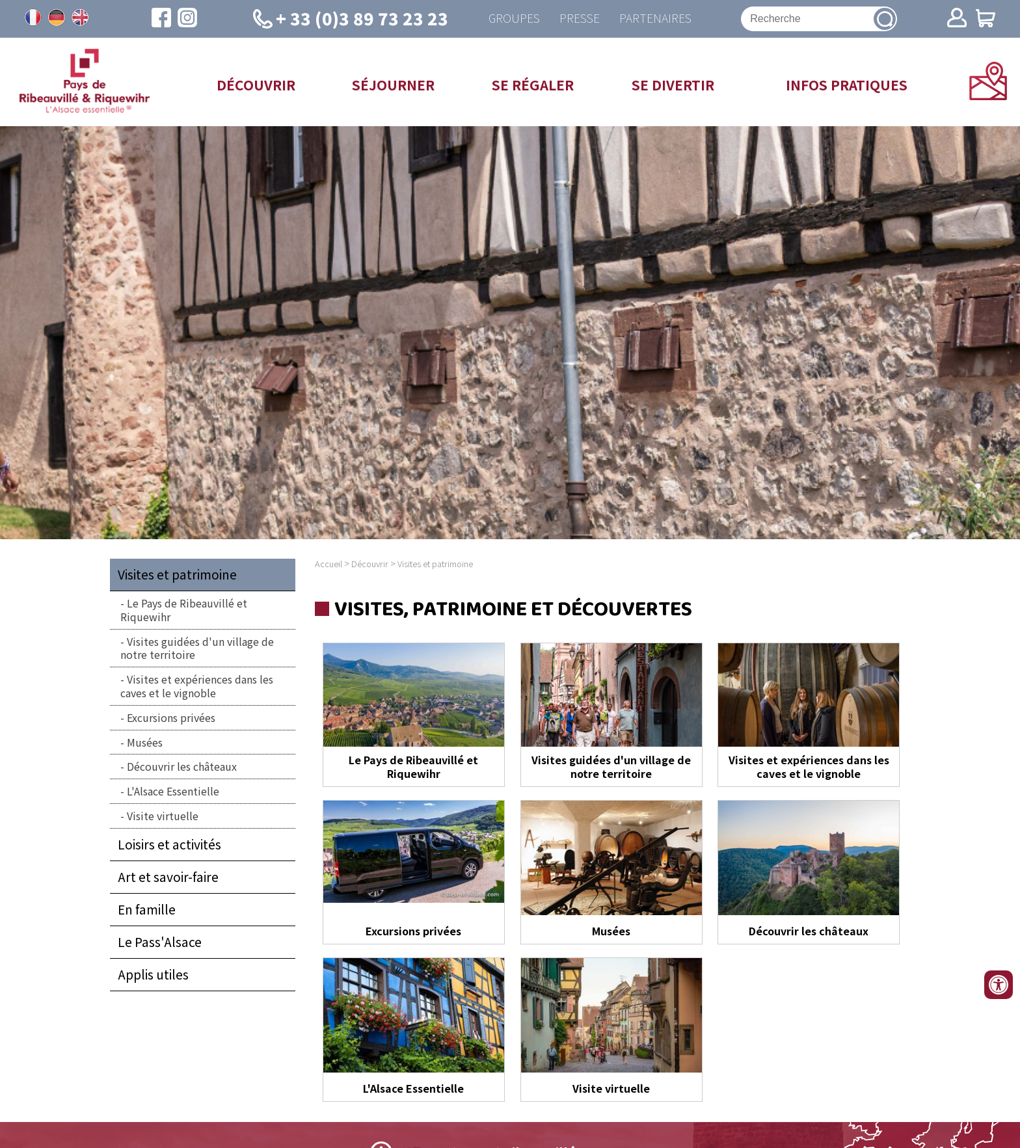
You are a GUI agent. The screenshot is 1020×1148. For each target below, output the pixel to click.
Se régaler (533, 84)
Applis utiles (153, 974)
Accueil (328, 563)
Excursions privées (171, 717)
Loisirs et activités (169, 844)
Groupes (514, 18)
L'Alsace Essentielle (173, 791)
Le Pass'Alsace (160, 942)
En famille (147, 909)
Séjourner (393, 84)
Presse (579, 18)
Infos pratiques (846, 84)
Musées (145, 742)
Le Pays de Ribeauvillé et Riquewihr (183, 609)
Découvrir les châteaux (182, 766)
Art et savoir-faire (168, 877)
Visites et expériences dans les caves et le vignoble (196, 686)
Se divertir (673, 84)
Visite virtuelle (162, 815)
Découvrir (256, 84)
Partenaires (655, 18)
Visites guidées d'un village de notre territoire (197, 648)
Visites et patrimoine (177, 574)
